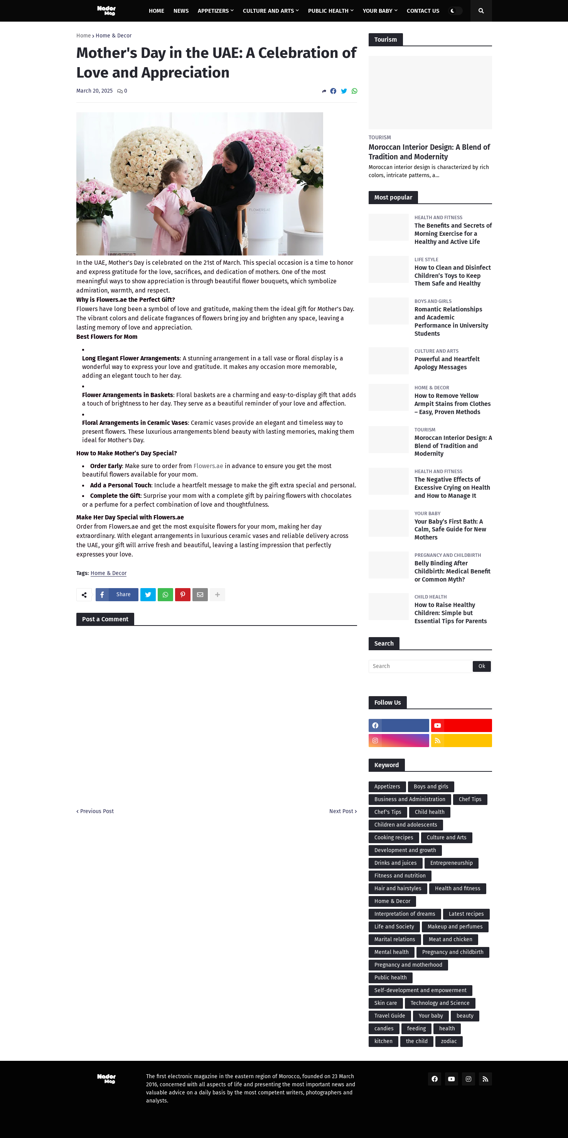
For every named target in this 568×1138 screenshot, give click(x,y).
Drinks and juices (395, 863)
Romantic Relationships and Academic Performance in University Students (451, 321)
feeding (416, 1028)
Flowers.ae (208, 466)
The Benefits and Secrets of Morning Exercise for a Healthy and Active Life (453, 233)
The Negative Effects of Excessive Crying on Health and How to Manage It (452, 487)
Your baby (431, 1016)
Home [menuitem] (156, 10)
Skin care (385, 1003)
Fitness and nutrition (400, 876)
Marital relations (394, 939)
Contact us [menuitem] (423, 10)
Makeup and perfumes (455, 926)
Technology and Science (440, 1003)
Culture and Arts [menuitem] (268, 10)
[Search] (430, 666)
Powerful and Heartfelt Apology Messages (447, 363)
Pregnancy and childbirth (453, 952)
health (447, 1028)
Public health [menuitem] (328, 10)
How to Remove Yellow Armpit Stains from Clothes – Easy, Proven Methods (453, 404)
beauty (465, 1016)
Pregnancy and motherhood (408, 965)
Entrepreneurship (451, 863)
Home (83, 36)
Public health (390, 977)
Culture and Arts (447, 837)
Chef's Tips (387, 812)
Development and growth (405, 850)
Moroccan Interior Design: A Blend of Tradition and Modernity (429, 152)
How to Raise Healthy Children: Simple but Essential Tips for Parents (451, 613)
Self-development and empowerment (420, 990)
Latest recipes (466, 914)
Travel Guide (389, 1016)
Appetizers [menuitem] (213, 10)
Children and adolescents (405, 825)
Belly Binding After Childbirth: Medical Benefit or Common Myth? (452, 571)
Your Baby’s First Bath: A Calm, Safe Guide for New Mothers (450, 529)
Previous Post (97, 811)
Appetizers (387, 786)
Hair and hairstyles (397, 888)
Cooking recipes (393, 837)
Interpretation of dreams (404, 914)
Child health (430, 812)
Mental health (391, 952)
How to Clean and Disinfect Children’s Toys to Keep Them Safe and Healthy (453, 275)
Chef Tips (470, 799)
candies (384, 1028)
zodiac (449, 1041)
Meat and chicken (450, 939)
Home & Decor (113, 36)
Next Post (341, 811)
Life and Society (394, 926)
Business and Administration (409, 799)
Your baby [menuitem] (378, 10)
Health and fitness (457, 888)
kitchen (383, 1041)
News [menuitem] (181, 10)
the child (417, 1041)
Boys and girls (431, 786)
